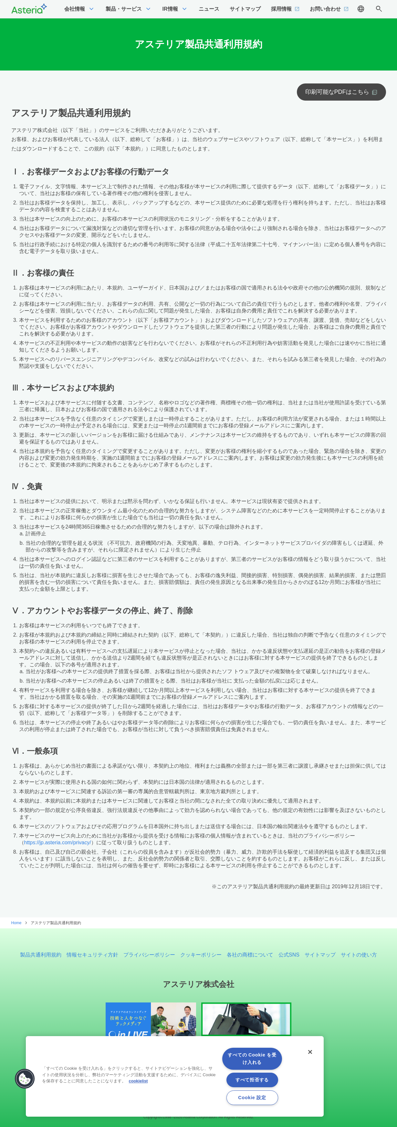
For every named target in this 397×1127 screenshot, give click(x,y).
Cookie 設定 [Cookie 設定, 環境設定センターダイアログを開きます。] (252, 1097)
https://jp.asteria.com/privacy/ (57, 842)
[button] (25, 1078)
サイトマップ (320, 954)
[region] (175, 1076)
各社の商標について (250, 954)
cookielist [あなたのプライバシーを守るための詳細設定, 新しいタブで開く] (138, 1080)
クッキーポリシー (201, 954)
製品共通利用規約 (40, 954)
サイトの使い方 (359, 954)
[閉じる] (310, 1052)
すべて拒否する (252, 1079)
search (379, 9)
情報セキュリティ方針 (92, 954)
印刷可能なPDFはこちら (337, 92)
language (361, 9)
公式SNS (288, 954)
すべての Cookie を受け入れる (252, 1058)
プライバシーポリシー (149, 954)
